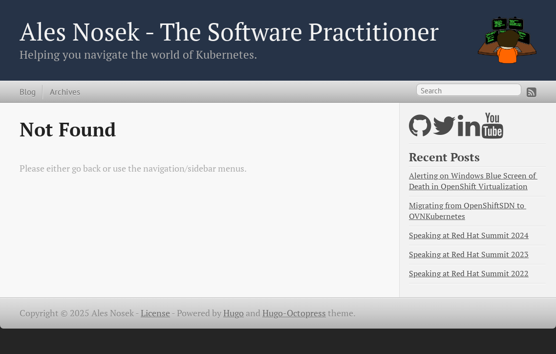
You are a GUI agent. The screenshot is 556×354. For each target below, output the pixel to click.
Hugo (233, 313)
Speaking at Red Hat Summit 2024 (469, 235)
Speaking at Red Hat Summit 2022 (469, 273)
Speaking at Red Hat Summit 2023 (469, 254)
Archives (65, 91)
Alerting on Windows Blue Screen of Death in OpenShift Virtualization (473, 181)
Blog (28, 91)
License (155, 313)
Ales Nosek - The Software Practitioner (229, 31)
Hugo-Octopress (294, 313)
